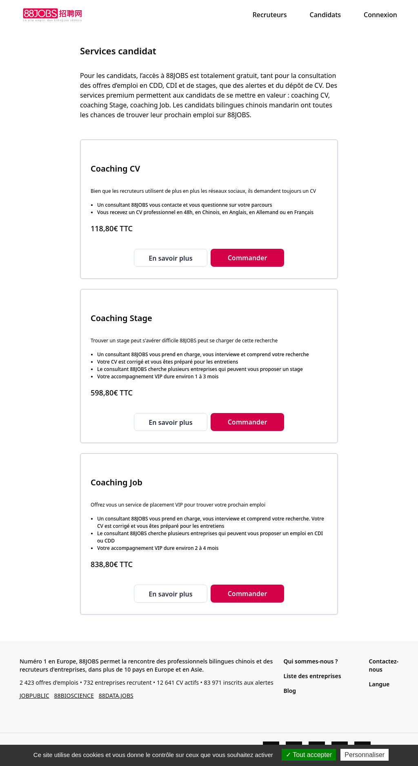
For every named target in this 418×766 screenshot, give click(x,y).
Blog (289, 691)
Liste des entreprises (312, 676)
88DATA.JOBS (116, 695)
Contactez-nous (383, 665)
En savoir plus (170, 258)
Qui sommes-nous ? (310, 661)
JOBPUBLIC (34, 695)
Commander (247, 257)
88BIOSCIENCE (74, 695)
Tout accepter (309, 754)
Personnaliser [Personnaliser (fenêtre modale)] (365, 754)
